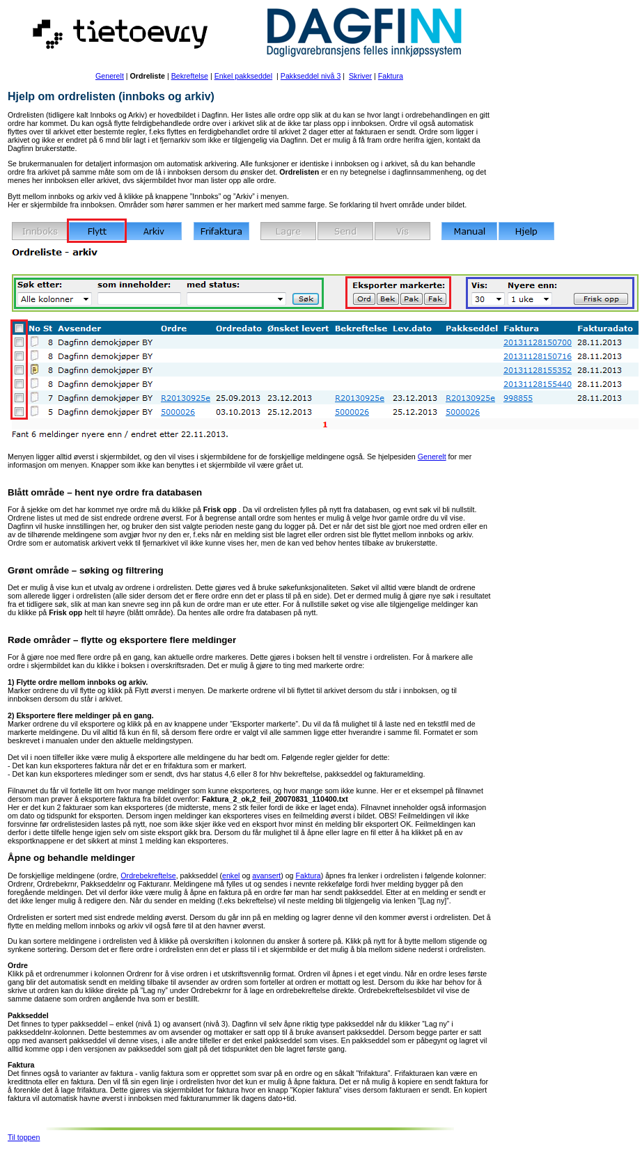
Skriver (360, 76)
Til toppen (24, 1137)
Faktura (390, 76)
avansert (266, 875)
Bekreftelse (189, 76)
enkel (231, 875)
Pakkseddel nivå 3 (311, 76)
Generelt (109, 76)
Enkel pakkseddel (243, 76)
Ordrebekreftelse (147, 875)
